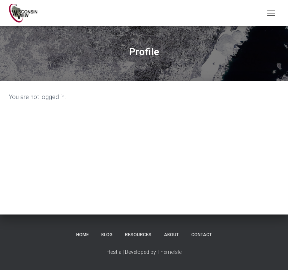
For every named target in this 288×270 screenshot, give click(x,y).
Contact (201, 234)
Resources (138, 234)
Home (82, 234)
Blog (106, 234)
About (171, 234)
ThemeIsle (169, 252)
